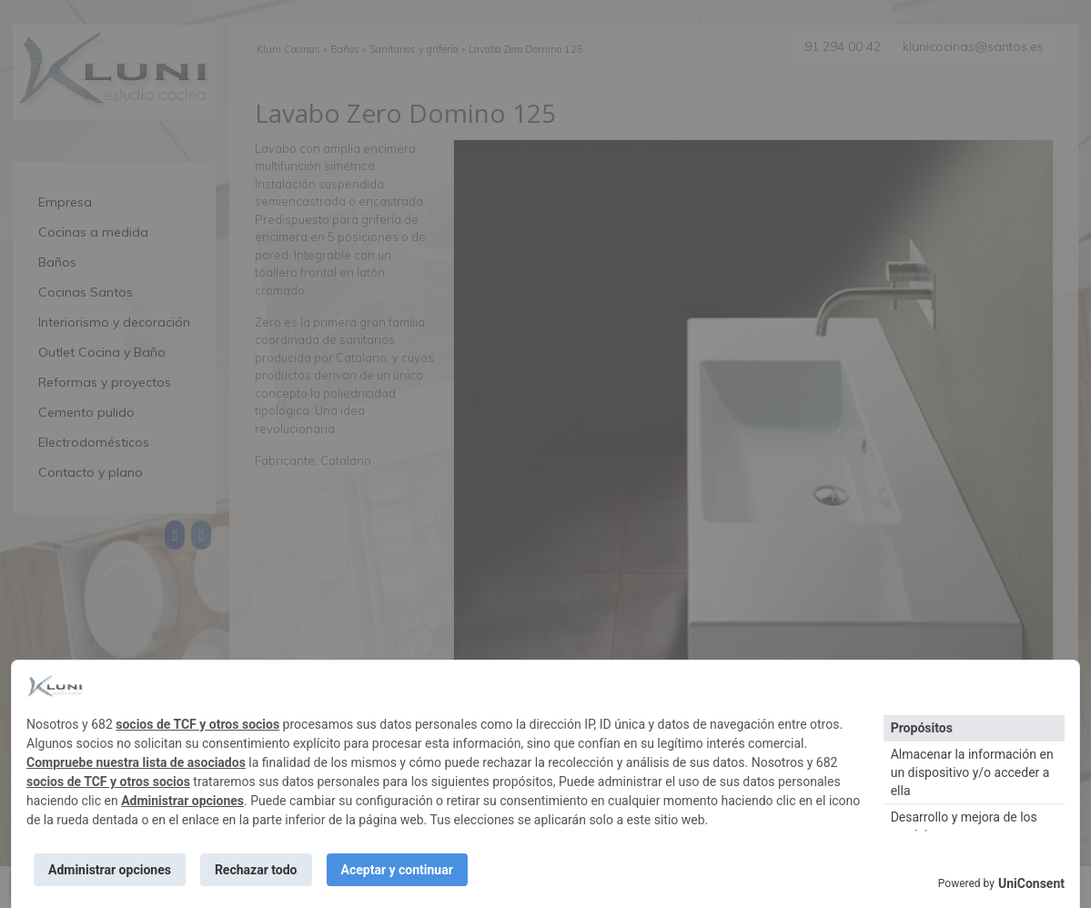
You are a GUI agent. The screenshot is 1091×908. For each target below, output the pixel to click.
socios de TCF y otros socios (197, 724)
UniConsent (1031, 883)
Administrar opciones (182, 800)
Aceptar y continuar (397, 870)
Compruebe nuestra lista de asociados (136, 762)
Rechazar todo (256, 870)
